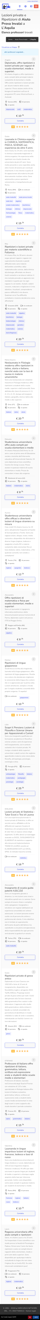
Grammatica (17, 1119)
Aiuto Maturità (11, 197)
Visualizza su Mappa (9, 47)
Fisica (20, 213)
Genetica (20, 325)
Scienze (8, 217)
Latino (16, 412)
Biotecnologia (11, 321)
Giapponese (24, 697)
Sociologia (19, 782)
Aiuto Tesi (9, 201)
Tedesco (27, 568)
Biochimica (26, 205)
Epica (8, 1119)
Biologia (9, 209)
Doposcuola (10, 109)
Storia (23, 412)
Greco (8, 1034)
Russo (8, 1202)
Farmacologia (10, 213)
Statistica (23, 858)
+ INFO (36, 1317)
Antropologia (10, 774)
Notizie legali (31, 1311)
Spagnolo (17, 568)
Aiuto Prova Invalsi (25, 197)
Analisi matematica (12, 205)
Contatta (20, 121)
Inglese (8, 568)
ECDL (18, 109)
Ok (30, 1317)
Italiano (8, 412)
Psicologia (9, 782)
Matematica (28, 109)
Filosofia (21, 774)
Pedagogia (21, 778)
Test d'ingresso (11, 333)
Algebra (18, 201)
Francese (9, 1198)
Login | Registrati (32, 1)
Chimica (17, 209)
